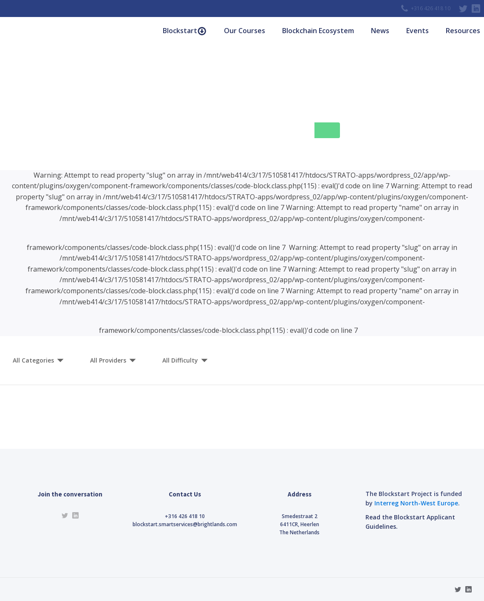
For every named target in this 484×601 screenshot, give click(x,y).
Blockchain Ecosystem (318, 30)
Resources (463, 30)
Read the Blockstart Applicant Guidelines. (410, 521)
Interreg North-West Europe (416, 503)
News (380, 30)
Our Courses (244, 30)
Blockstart (185, 31)
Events (417, 30)
